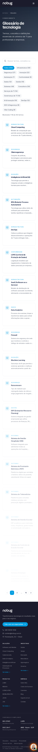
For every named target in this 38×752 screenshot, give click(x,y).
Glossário (5, 741)
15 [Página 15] (26, 593)
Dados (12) (8, 82)
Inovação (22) (24, 72)
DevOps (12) (25, 100)
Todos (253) (8, 68)
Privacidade (22, 741)
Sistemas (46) (9, 86)
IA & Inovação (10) (10, 100)
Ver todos (6, 706)
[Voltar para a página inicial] (7, 3)
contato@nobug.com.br (12, 633)
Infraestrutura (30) (23, 68)
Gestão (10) (20, 82)
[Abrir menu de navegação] (34, 3)
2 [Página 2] (17, 593)
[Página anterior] (7, 593)
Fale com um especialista (15, 624)
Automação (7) (9, 77)
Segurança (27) (9, 72)
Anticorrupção (18, 743)
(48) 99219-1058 (9, 630)
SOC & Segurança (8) (11, 105)
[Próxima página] (31, 593)
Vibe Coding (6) (9, 110)
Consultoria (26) (24, 86)
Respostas (13, 741)
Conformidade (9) (25, 77)
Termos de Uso (7, 743)
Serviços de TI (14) (11, 91)
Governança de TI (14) (12, 96)
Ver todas (6, 672)
